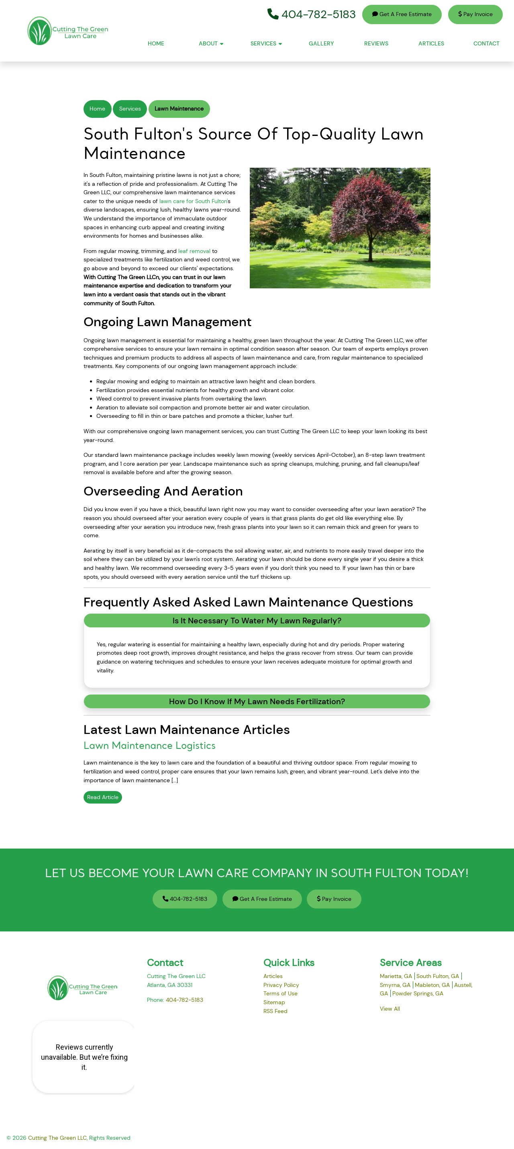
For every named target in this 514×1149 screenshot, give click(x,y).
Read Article (102, 797)
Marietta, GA (396, 976)
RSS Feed (275, 1011)
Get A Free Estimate (402, 14)
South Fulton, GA (437, 976)
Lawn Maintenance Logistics (150, 746)
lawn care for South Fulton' (193, 201)
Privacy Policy (281, 985)
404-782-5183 (311, 14)
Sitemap (274, 1002)
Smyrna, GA (395, 985)
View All (390, 1008)
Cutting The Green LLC (57, 1137)
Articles (273, 976)
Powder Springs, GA (417, 993)
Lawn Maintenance (179, 108)
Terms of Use (280, 993)
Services (130, 108)
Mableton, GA (432, 985)
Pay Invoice (475, 14)
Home (97, 108)
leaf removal (194, 251)
